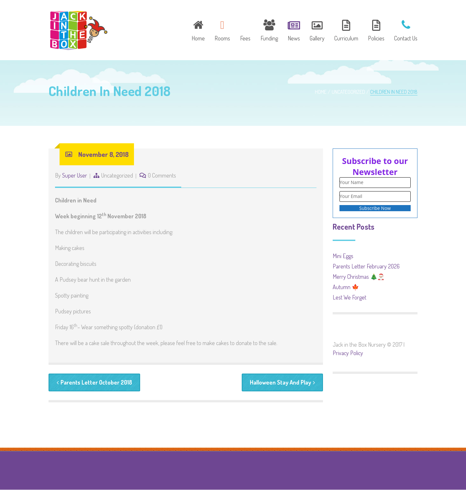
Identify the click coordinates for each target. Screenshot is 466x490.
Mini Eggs (343, 255)
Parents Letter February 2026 (366, 266)
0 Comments (162, 175)
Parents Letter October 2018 (94, 382)
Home (321, 92)
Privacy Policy (348, 352)
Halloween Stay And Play (282, 382)
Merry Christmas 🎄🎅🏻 (358, 276)
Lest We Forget (349, 297)
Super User (74, 175)
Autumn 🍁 (346, 286)
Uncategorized (348, 92)
